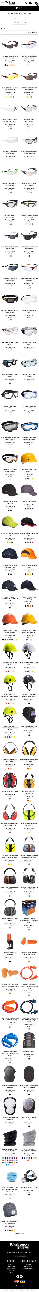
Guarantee (28, 1264)
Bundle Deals (11, 1268)
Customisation (11, 1266)
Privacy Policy (28, 1266)
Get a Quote (11, 1270)
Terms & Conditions (28, 1268)
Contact (11, 1272)
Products (11, 1264)
